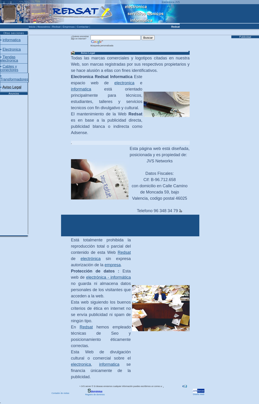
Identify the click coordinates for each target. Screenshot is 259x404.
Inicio (32, 26)
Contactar (82, 26)
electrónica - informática (108, 277)
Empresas (69, 26)
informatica (12, 40)
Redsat (56, 26)
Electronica (12, 49)
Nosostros (44, 26)
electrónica (91, 258)
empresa (113, 265)
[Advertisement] (14, 164)
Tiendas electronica (9, 58)
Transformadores (14, 79)
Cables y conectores (9, 68)
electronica (124, 83)
